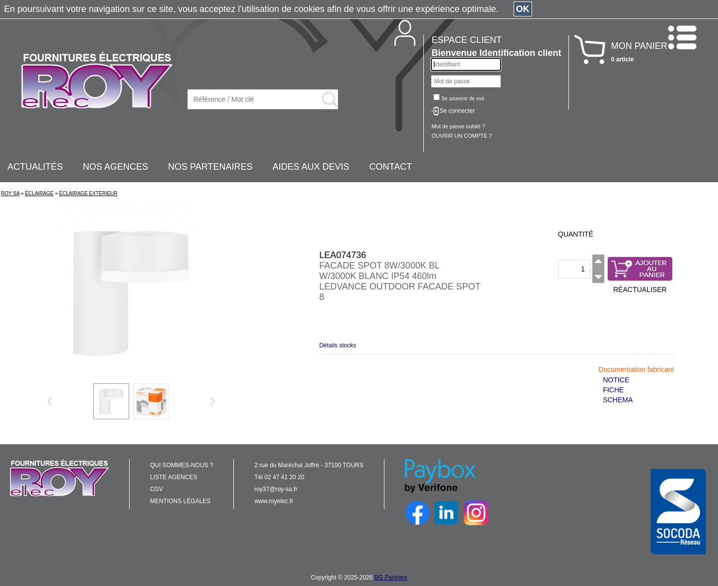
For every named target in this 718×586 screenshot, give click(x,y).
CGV (156, 489)
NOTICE (616, 380)
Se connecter (457, 110)
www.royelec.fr (273, 501)
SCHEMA (618, 400)
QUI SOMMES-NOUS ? (181, 465)
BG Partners (390, 577)
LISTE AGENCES (173, 477)
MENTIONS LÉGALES (180, 501)
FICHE (613, 390)
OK (523, 9)
